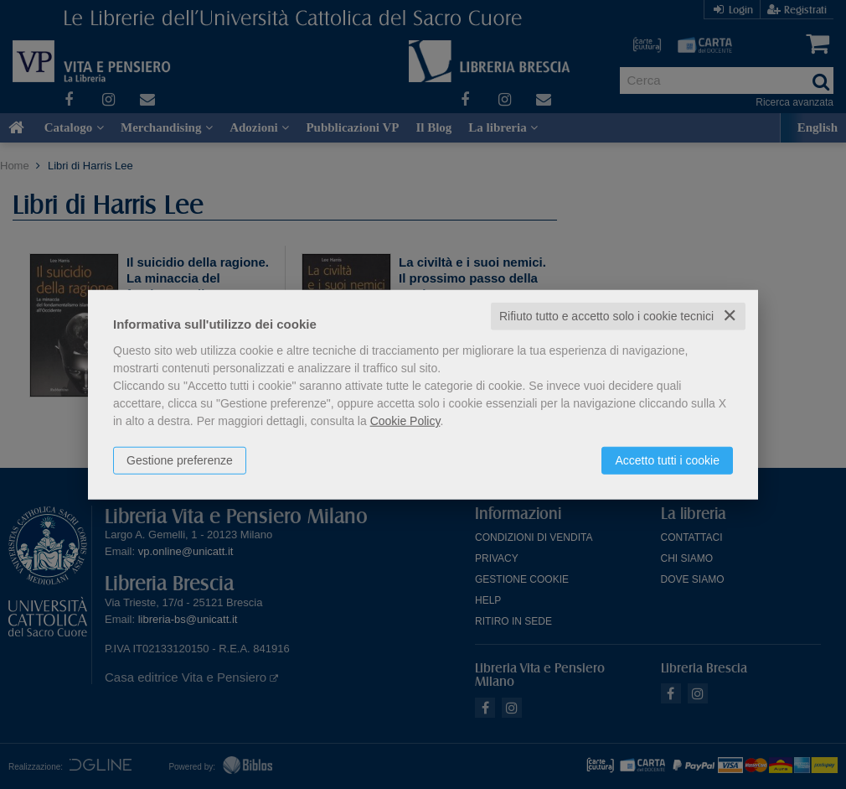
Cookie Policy (405, 421)
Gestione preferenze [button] (179, 460)
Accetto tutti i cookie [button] (667, 460)
